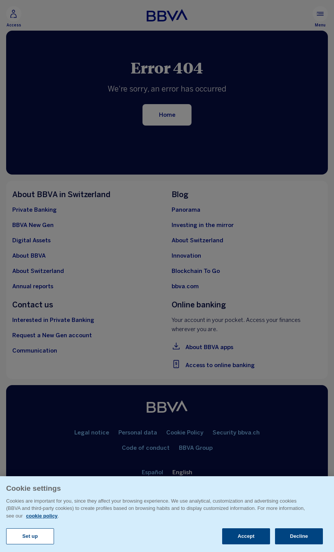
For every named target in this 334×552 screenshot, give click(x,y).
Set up (30, 536)
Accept (245, 536)
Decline (299, 536)
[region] (167, 514)
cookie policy (41, 516)
